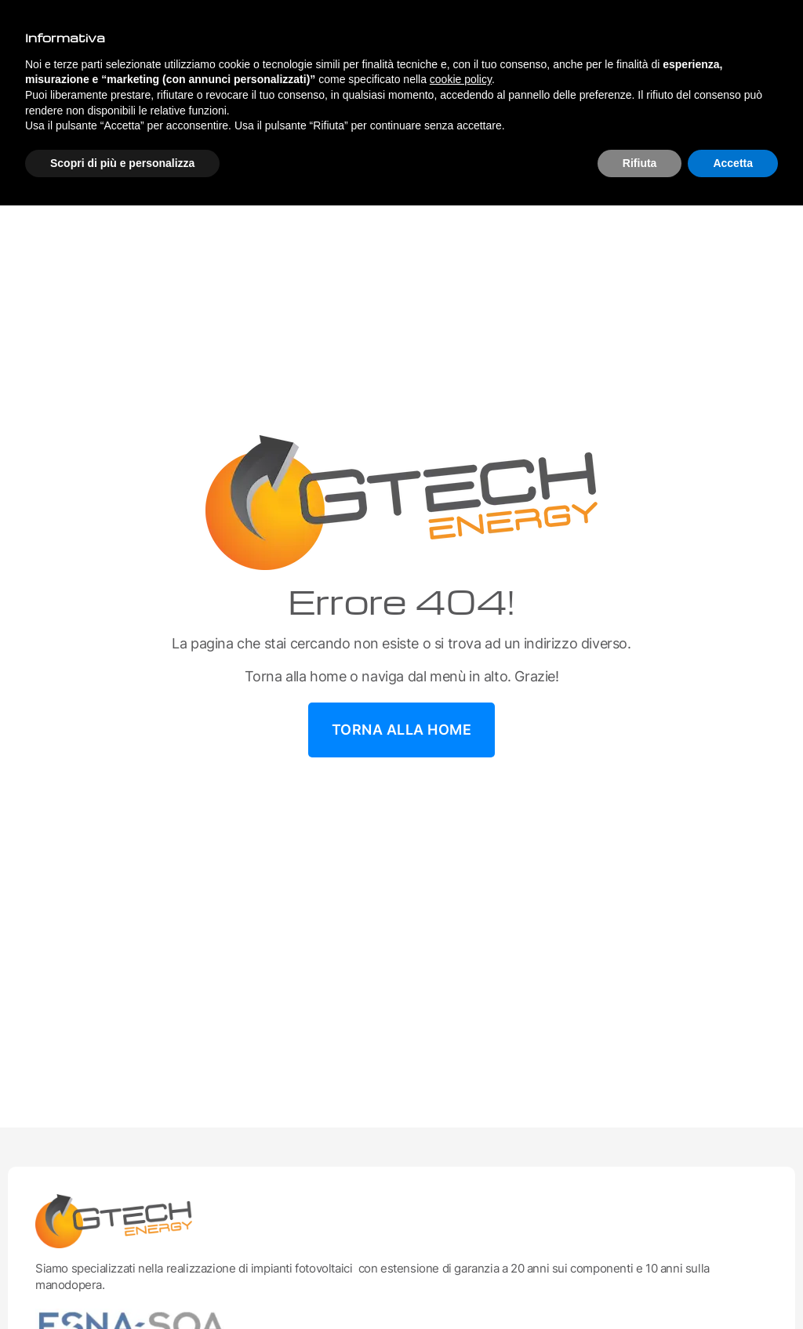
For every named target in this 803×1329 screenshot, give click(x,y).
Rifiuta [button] (640, 163)
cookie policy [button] (461, 79)
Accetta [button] (733, 163)
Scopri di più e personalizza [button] (122, 163)
